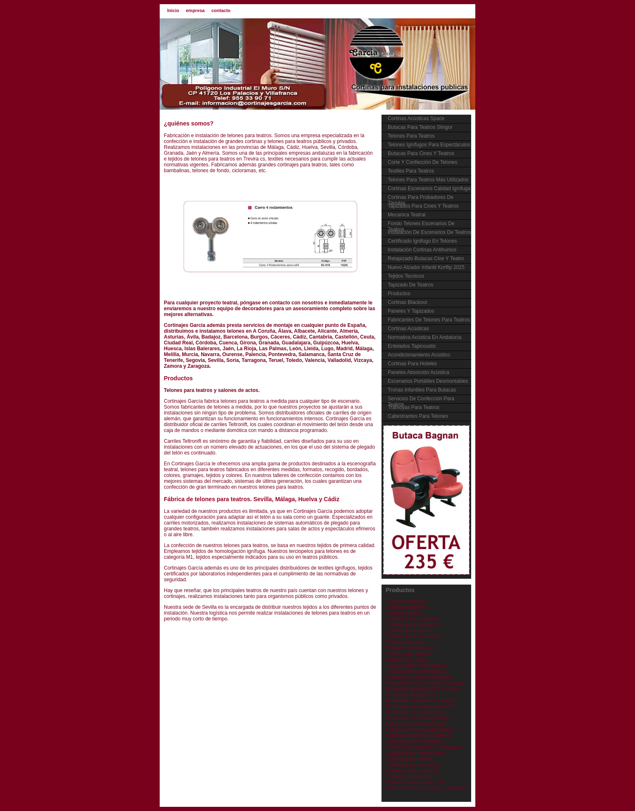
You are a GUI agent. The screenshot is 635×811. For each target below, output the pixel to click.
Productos (178, 378)
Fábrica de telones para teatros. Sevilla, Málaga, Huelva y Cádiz (251, 499)
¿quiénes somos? (188, 123)
